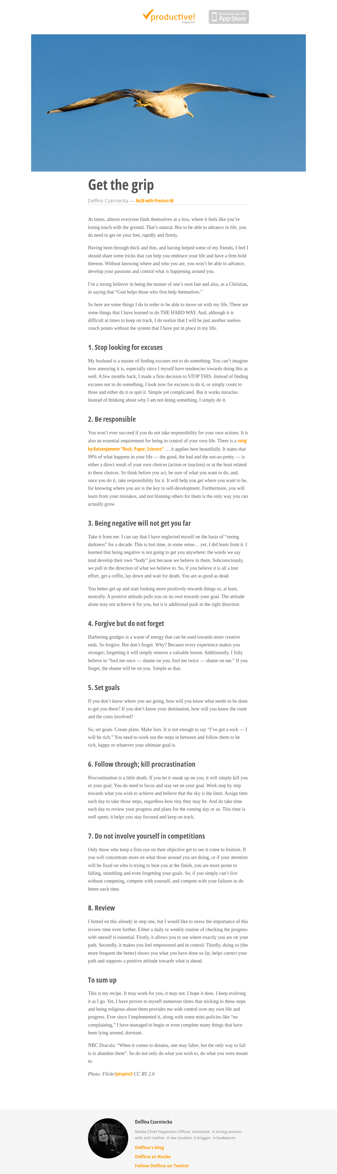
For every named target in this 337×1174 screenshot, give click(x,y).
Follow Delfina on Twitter (162, 1166)
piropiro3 (124, 1074)
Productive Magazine (168, 17)
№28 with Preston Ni (155, 200)
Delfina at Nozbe (153, 1157)
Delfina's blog (149, 1147)
